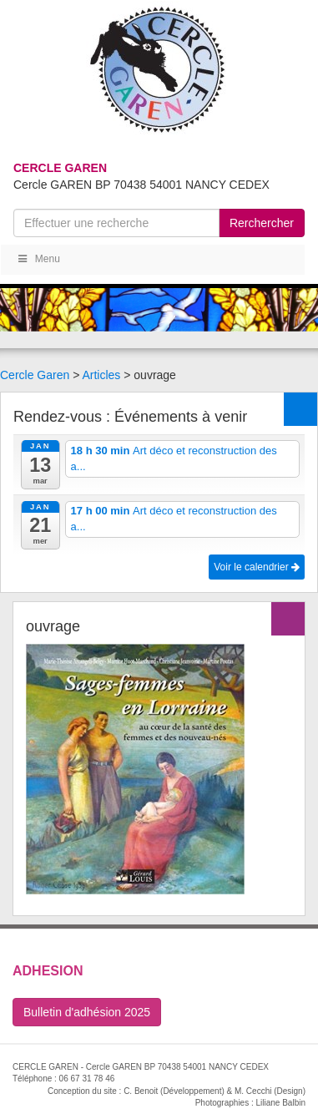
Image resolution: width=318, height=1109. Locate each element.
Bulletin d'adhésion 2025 (86, 1012)
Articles (101, 375)
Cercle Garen (34, 375)
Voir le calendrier (257, 567)
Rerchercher (262, 223)
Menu (38, 259)
